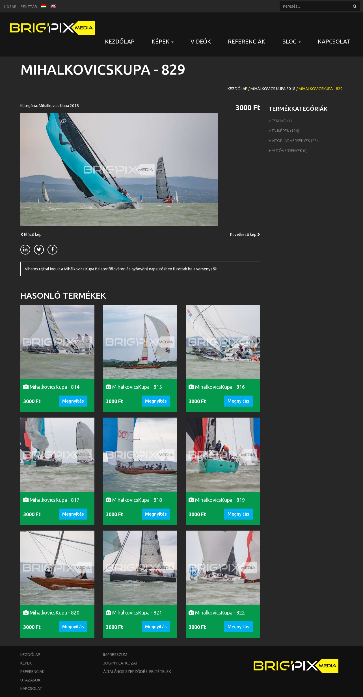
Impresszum (115, 654)
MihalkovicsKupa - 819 (217, 500)
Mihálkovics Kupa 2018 (272, 88)
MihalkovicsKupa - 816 (217, 387)
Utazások (30, 680)
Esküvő (278, 121)
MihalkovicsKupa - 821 (134, 612)
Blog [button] (291, 41)
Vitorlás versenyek (290, 140)
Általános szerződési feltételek (137, 671)
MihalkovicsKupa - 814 (51, 387)
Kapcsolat (334, 41)
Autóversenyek (286, 150)
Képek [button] (163, 41)
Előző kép (31, 234)
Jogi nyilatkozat (120, 663)
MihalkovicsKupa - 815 (134, 387)
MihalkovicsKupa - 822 (217, 612)
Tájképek (279, 131)
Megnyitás (73, 400)
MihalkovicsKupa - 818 (134, 500)
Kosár (10, 6)
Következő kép (245, 234)
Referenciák (246, 41)
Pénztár (29, 6)
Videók (201, 41)
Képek (26, 663)
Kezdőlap (120, 41)
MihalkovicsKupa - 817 (51, 500)
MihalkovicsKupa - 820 (51, 612)
